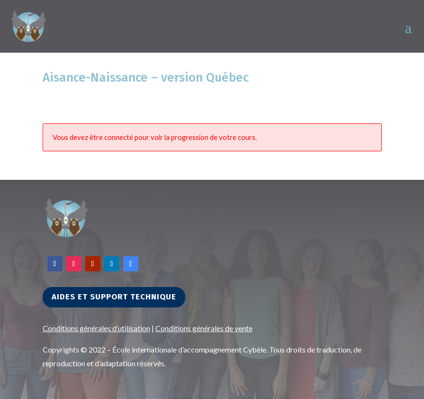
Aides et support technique (114, 297)
